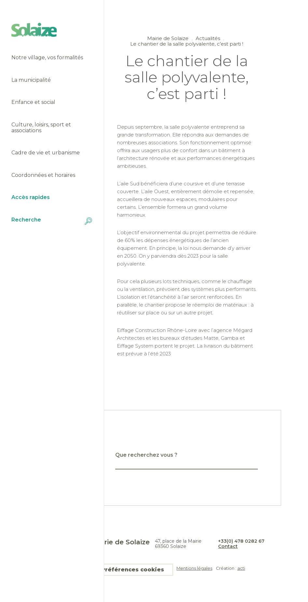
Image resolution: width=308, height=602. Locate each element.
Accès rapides (30, 197)
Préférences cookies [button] (132, 569)
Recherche (52, 221)
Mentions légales (194, 568)
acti (241, 568)
